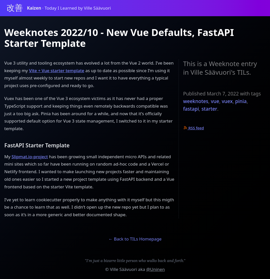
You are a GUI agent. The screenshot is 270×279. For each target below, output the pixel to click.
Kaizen (35, 8)
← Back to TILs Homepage (135, 239)
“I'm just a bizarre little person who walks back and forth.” (135, 260)
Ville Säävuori (123, 269)
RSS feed (193, 127)
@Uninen (155, 269)
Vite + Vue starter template (56, 70)
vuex (227, 101)
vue (215, 101)
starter (209, 109)
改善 (15, 8)
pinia (241, 101)
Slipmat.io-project (30, 157)
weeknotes (195, 101)
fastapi (191, 109)
